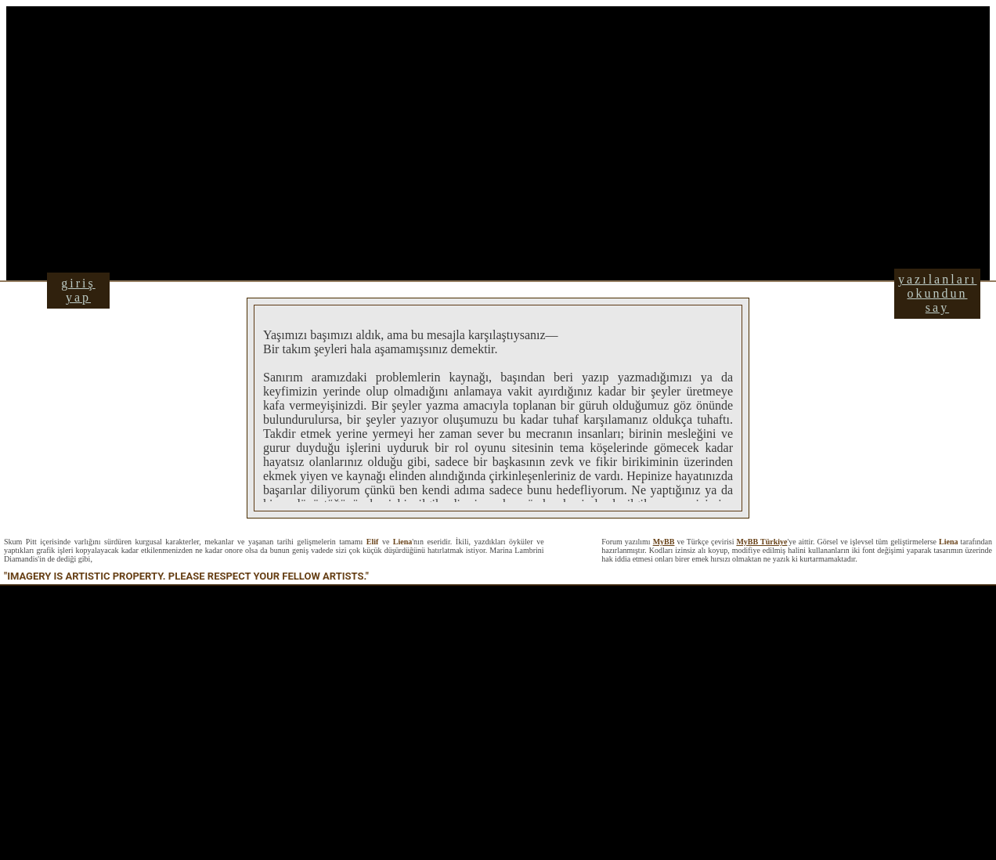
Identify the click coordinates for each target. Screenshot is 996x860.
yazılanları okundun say (937, 293)
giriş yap (78, 290)
